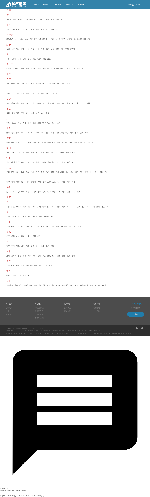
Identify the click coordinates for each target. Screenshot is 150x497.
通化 (29, 59)
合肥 (8, 103)
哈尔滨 (8, 69)
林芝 (39, 236)
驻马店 (90, 143)
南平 (37, 113)
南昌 (8, 123)
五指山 (28, 192)
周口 (85, 143)
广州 (8, 172)
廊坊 (57, 19)
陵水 (54, 192)
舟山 (47, 93)
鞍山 (18, 49)
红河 (52, 226)
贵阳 (8, 216)
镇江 (58, 84)
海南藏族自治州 (32, 266)
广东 (87, 333)
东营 (27, 133)
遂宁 (44, 207)
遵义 (19, 216)
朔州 (32, 29)
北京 (15, 333)
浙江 (60, 333)
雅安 (83, 207)
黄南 (22, 266)
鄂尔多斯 (37, 39)
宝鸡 (18, 246)
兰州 (8, 256)
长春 (8, 59)
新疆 (129, 333)
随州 (62, 152)
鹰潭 (34, 123)
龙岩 (42, 113)
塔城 (91, 285)
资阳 (93, 207)
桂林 (18, 182)
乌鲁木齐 (9, 285)
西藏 (112, 333)
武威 (34, 256)
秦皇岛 (20, 19)
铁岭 (62, 49)
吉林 (37, 333)
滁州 (54, 103)
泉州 (27, 113)
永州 (58, 162)
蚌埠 (18, 103)
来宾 (68, 182)
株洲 (13, 162)
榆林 (42, 246)
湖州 (27, 93)
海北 (18, 266)
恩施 (67, 152)
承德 (47, 19)
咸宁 (57, 152)
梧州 (22, 182)
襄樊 (27, 152)
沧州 (52, 19)
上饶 (58, 123)
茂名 (47, 172)
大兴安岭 (80, 69)
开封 (13, 143)
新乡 (39, 143)
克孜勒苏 (65, 285)
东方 (58, 192)
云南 (108, 333)
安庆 (44, 103)
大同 (13, 29)
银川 (8, 275)
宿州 (63, 103)
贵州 (105, 333)
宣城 (88, 103)
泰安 (47, 133)
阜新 (47, 49)
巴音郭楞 (50, 285)
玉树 (45, 266)
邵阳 (27, 162)
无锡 (13, 84)
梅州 (62, 172)
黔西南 (35, 216)
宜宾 (68, 207)
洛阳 (18, 143)
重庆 (98, 333)
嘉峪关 (13, 256)
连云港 (38, 84)
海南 (94, 333)
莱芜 (62, 133)
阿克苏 (58, 285)
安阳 (29, 143)
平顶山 (23, 143)
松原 (39, 59)
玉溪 (18, 226)
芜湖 (13, 103)
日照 (57, 133)
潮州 (96, 172)
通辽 (31, 39)
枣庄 (22, 133)
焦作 (44, 143)
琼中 (49, 192)
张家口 (41, 19)
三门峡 (64, 143)
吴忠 (19, 275)
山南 (18, 236)
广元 (39, 207)
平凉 (44, 256)
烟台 (32, 133)
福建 (67, 333)
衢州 (42, 93)
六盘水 (13, 216)
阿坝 (98, 207)
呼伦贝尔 (45, 39)
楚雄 (47, 226)
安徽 (63, 333)
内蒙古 (30, 333)
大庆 (39, 69)
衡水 (62, 19)
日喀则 (23, 236)
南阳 (70, 143)
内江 (49, 207)
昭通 (27, 226)
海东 (13, 266)
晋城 (27, 29)
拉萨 (8, 236)
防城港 (33, 182)
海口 (8, 192)
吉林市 (13, 59)
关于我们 (47, 5)
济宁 (42, 133)
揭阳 (101, 172)
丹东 (32, 49)
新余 (29, 123)
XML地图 (40, 328)
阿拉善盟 (86, 39)
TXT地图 (32, 328)
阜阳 (58, 103)
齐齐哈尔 (16, 69)
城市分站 (9, 333)
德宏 (75, 226)
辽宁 (34, 333)
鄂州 (32, 152)
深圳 (18, 172)
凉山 (108, 207)
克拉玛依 (18, 285)
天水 (29, 256)
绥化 (73, 69)
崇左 (73, 182)
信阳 (80, 143)
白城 (44, 59)
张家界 (43, 162)
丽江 (32, 226)
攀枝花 (18, 207)
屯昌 (44, 192)
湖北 (80, 333)
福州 (8, 113)
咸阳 (22, 246)
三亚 (13, 192)
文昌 (34, 192)
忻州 (47, 29)
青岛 (13, 133)
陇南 (63, 256)
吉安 (44, 123)
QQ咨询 (136, 314)
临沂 (67, 133)
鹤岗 (27, 69)
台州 (52, 93)
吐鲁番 (25, 285)
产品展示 (58, 5)
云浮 (106, 172)
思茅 (37, 226)
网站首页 (36, 5)
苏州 (27, 84)
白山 (34, 59)
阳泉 (18, 29)
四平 (19, 59)
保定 (36, 19)
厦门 (13, 113)
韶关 (13, 172)
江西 (70, 333)
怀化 (63, 162)
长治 (22, 29)
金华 (37, 93)
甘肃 (119, 333)
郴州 (54, 162)
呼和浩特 (9, 39)
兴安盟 (69, 39)
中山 (91, 172)
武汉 (8, 152)
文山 (57, 226)
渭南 (27, 246)
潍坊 (37, 133)
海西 (50, 266)
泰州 (63, 84)
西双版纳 (63, 226)
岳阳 (32, 162)
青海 (122, 333)
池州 (83, 103)
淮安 (44, 84)
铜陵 (39, 103)
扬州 (54, 84)
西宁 (8, 266)
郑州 (8, 143)
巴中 (88, 207)
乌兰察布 (62, 39)
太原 (8, 29)
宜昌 (22, 152)
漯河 (58, 143)
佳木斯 (49, 69)
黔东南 (46, 216)
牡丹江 (62, 69)
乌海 (21, 39)
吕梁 (57, 29)
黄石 (13, 152)
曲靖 (13, 226)
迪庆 (85, 226)
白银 (24, 256)
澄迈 (68, 192)
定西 (58, 256)
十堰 (18, 152)
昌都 (13, 236)
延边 (49, 59)
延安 (32, 246)
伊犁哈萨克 (84, 285)
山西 (25, 333)
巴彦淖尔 (54, 39)
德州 (72, 133)
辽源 (24, 59)
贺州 (58, 182)
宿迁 (68, 84)
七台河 (56, 69)
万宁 (39, 192)
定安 (63, 192)
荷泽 (86, 133)
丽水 (57, 93)
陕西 (115, 333)
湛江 (42, 172)
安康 (47, 246)
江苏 (49, 333)
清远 (81, 172)
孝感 (42, 152)
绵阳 (34, 207)
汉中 (37, 246)
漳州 (32, 113)
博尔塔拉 (42, 285)
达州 (78, 207)
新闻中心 (70, 5)
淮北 (34, 103)
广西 (91, 333)
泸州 (24, 207)
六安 (73, 103)
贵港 (44, 182)
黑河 (68, 69)
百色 (54, 182)
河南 (77, 333)
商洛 (52, 246)
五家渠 (103, 285)
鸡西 (22, 69)
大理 (70, 226)
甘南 (73, 256)
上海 (46, 333)
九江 (24, 123)
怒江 (80, 226)
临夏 (68, 256)
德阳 (29, 207)
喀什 (72, 285)
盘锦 (57, 49)
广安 (73, 207)
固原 (24, 275)
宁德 (47, 113)
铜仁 (29, 216)
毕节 (40, 216)
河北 (22, 333)
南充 (58, 207)
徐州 (18, 84)
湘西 (73, 162)
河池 (63, 182)
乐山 (54, 207)
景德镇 (13, 123)
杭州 (8, 93)
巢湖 (68, 103)
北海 (27, 182)
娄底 (68, 162)
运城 (42, 29)
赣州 (39, 123)
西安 (8, 246)
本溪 (27, 49)
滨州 (81, 133)
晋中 (37, 29)
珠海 (22, 172)
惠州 (57, 172)
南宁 (8, 182)
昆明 (8, 226)
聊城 (76, 133)
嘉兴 (22, 93)
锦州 (37, 49)
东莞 (86, 172)
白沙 (73, 192)
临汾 (52, 29)
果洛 (40, 266)
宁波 (13, 93)
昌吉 (36, 285)
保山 (22, 226)
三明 (22, 113)
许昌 (54, 143)
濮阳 (49, 143)
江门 (37, 172)
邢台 (31, 19)
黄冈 (52, 152)
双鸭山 (33, 69)
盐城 (49, 84)
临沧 (42, 226)
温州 (18, 93)
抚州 (54, 123)
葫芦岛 (72, 49)
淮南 (22, 103)
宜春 (49, 123)
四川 (101, 333)
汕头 (27, 172)
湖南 (84, 333)
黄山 (49, 103)
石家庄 (8, 19)
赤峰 (26, 39)
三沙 (18, 192)
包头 (16, 39)
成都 (8, 207)
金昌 (19, 256)
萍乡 (19, 123)
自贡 (13, 207)
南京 (8, 84)
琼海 (22, 192)
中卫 (29, 275)
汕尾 (67, 172)
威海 (52, 133)
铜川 (13, 246)
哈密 (31, 285)
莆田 (18, 113)
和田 (77, 285)
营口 (42, 49)
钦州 (39, 182)
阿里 (34, 236)
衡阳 (22, 162)
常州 (22, 84)
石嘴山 (13, 275)
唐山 (14, 19)
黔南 (52, 216)
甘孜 (103, 207)
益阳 (49, 162)
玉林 (49, 182)
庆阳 (54, 256)
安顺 (24, 216)
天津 (18, 333)
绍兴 (32, 93)
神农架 (72, 152)
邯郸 (26, 19)
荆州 (47, 152)
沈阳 (8, 49)
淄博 (18, 133)
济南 (8, 133)
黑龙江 (42, 333)
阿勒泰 (97, 285)
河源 (72, 172)
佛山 (32, 172)
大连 (13, 49)
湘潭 (18, 162)
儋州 (78, 192)
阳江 (76, 172)
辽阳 (52, 49)
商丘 (75, 143)
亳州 (78, 103)
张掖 (39, 256)
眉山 (63, 207)
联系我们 (82, 5)
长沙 (8, 162)
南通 (32, 84)
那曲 (29, 236)
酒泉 (49, 256)
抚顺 (22, 49)
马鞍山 (28, 103)
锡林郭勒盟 (78, 39)
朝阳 (67, 49)
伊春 (44, 69)
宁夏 (126, 333)
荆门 (37, 152)
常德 (37, 162)
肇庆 (52, 172)
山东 (74, 333)
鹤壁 (34, 143)
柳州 (13, 182)
